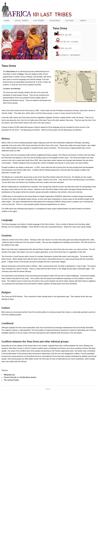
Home (6, 20)
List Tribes (38, 20)
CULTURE (69, 20)
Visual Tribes (21, 20)
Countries (54, 20)
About (83, 20)
